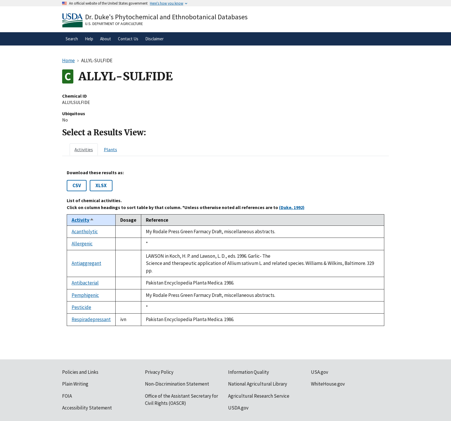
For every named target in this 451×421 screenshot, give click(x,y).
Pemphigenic (85, 295)
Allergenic (82, 243)
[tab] (83, 149)
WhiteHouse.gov (328, 384)
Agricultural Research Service (258, 396)
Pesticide (81, 307)
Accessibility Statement (87, 408)
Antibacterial (85, 283)
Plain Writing (75, 384)
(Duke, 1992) (292, 207)
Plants (110, 149)
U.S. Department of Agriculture (114, 23)
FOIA (67, 396)
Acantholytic (85, 231)
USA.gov (319, 372)
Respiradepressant (91, 319)
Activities (83, 149)
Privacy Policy (159, 372)
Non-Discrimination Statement (177, 384)
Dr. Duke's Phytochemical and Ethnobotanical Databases (166, 17)
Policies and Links (80, 372)
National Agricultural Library (257, 384)
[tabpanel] (225, 248)
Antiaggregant (86, 263)
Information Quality (248, 372)
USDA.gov (238, 408)
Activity (83, 220)
